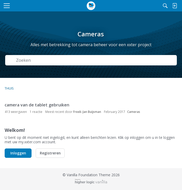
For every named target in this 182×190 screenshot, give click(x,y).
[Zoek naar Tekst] (94, 60)
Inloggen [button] (18, 153)
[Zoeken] (165, 5)
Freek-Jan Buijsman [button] (87, 112)
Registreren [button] (50, 153)
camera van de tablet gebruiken (37, 105)
